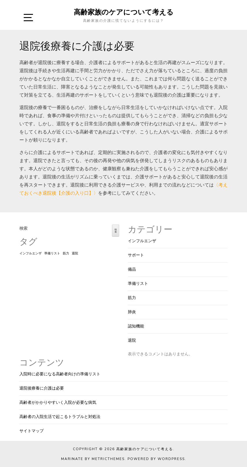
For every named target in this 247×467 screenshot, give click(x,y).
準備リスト (138, 283)
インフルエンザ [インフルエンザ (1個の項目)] (30, 253)
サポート (136, 255)
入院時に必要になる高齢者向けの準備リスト (59, 374)
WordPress (171, 459)
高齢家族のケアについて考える (124, 12)
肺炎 (132, 312)
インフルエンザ (142, 241)
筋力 (132, 298)
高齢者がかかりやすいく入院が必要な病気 (57, 402)
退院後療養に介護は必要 (41, 388)
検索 (23, 228)
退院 (132, 340)
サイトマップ (31, 431)
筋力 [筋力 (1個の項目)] (66, 253)
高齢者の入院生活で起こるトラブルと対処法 (59, 416)
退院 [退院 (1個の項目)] (75, 253)
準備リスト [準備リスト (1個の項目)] (52, 253)
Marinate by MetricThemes (93, 459)
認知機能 (136, 326)
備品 (132, 269)
